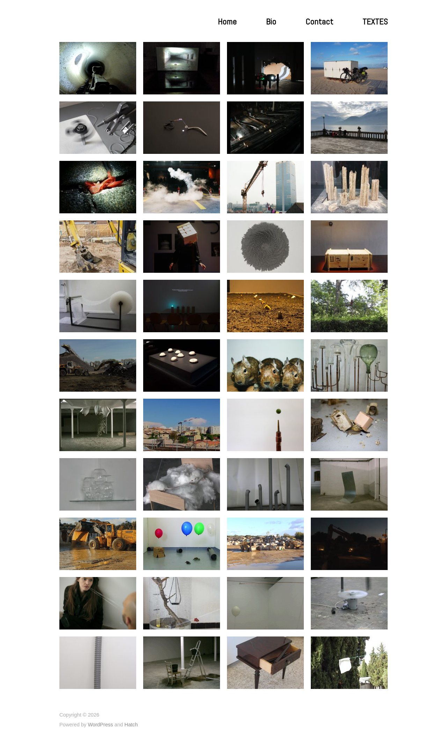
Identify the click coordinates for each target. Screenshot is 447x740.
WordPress (100, 724)
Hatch (131, 724)
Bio (271, 21)
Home (227, 21)
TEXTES (375, 21)
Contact (319, 21)
